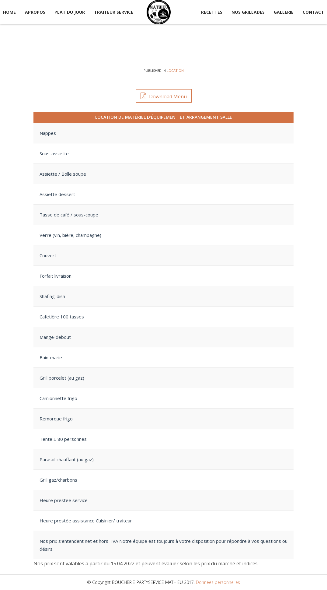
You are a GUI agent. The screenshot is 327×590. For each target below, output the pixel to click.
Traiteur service (113, 12)
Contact (313, 12)
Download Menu (164, 95)
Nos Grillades (248, 12)
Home (9, 12)
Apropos (35, 12)
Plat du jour (69, 12)
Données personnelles (218, 582)
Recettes (211, 12)
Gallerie (284, 12)
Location (175, 70)
